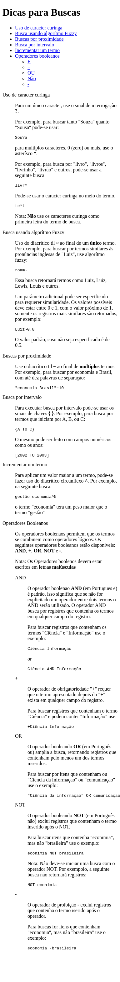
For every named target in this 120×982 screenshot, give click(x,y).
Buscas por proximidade (39, 39)
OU (31, 73)
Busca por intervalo (34, 44)
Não (32, 78)
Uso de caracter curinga (38, 27)
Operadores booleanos (37, 56)
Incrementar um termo (37, 50)
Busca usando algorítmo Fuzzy (46, 33)
